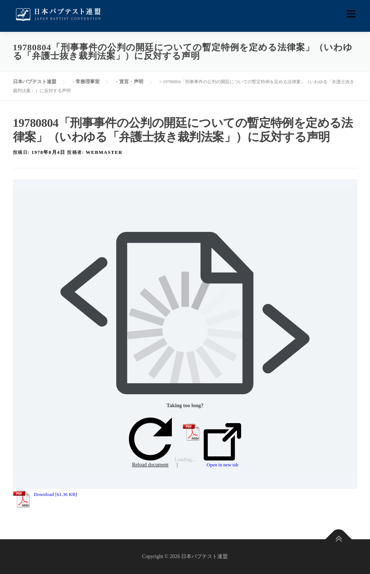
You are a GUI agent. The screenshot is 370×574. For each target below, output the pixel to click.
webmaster (104, 152)
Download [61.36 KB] (55, 494)
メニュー (350, 14)
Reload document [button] (150, 442)
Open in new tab (222, 445)
